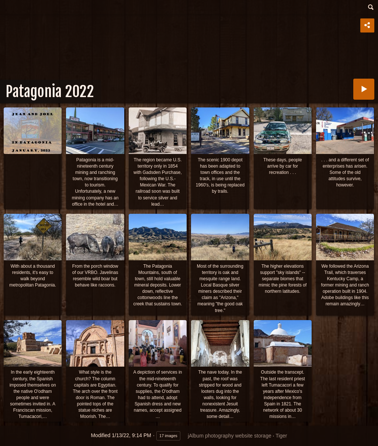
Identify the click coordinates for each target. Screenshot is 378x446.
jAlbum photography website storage (229, 436)
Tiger (281, 436)
